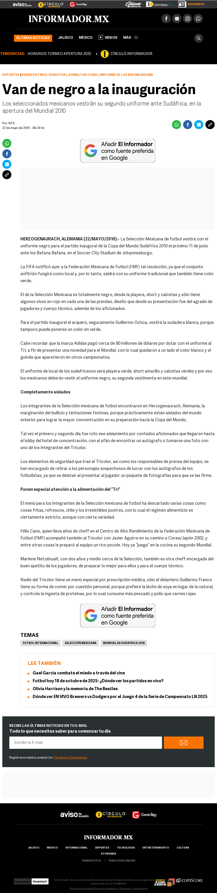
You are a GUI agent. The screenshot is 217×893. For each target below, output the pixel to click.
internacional (76, 848)
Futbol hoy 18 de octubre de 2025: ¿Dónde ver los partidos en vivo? (98, 681)
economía (108, 854)
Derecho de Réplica (106, 889)
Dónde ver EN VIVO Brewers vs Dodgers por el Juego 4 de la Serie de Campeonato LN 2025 (120, 697)
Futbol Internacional (40, 643)
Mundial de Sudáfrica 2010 (124, 643)
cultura (183, 848)
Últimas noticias (33, 38)
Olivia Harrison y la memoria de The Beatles (75, 689)
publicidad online (122, 861)
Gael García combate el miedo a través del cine (79, 673)
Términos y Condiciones (70, 757)
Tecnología (126, 848)
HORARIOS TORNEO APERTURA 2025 (59, 54)
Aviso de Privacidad (81, 889)
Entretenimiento (156, 848)
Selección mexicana (81, 643)
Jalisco (65, 38)
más (130, 38)
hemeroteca (91, 861)
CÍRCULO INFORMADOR (131, 54)
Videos (107, 37)
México (86, 38)
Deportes (10, 75)
